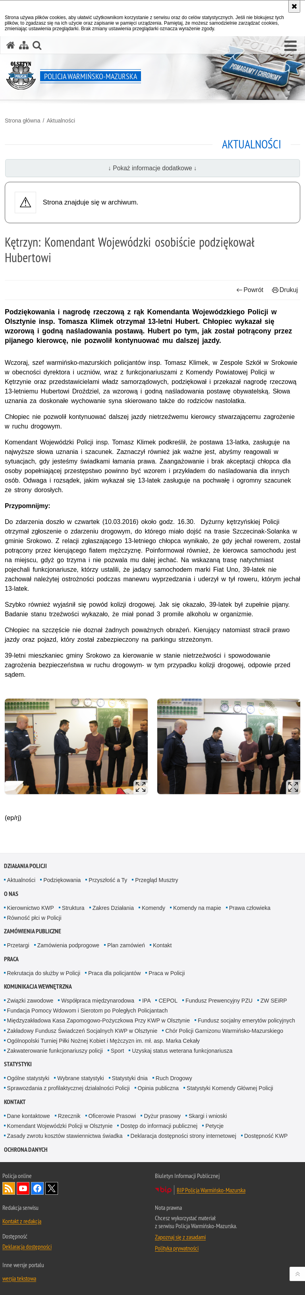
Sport (117, 1051)
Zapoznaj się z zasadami (180, 1237)
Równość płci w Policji (34, 918)
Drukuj (285, 289)
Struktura (73, 908)
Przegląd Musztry (156, 880)
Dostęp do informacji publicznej (158, 1126)
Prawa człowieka (249, 908)
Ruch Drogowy (174, 1078)
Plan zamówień (126, 945)
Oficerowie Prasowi (112, 1116)
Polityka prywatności (177, 1248)
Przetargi (18, 945)
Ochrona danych (26, 1149)
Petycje (214, 1126)
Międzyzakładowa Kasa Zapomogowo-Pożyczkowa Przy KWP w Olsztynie (98, 1020)
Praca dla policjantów (114, 973)
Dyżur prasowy (162, 1116)
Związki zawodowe (30, 1000)
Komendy (153, 908)
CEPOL (167, 1000)
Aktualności (60, 120)
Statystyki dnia (130, 1078)
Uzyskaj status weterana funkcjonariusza (182, 1051)
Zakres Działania (113, 908)
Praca (11, 959)
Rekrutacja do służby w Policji (43, 973)
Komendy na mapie (197, 908)
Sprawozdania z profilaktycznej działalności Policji (68, 1088)
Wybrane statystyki (80, 1078)
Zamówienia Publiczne (32, 931)
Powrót (249, 289)
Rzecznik (69, 1116)
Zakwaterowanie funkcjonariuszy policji (55, 1051)
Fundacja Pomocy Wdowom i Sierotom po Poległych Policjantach (87, 1010)
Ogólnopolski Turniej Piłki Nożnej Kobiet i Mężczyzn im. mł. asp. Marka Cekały (103, 1041)
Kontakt (162, 945)
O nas (11, 894)
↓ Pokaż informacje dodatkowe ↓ (152, 168)
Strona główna (23, 120)
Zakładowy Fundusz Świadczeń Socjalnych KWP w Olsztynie (82, 1031)
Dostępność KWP (266, 1136)
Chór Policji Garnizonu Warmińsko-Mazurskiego (224, 1031)
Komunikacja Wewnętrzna (38, 986)
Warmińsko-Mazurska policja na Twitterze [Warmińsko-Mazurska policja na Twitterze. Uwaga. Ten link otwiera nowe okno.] (51, 1188)
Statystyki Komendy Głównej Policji (230, 1088)
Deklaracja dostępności (27, 1246)
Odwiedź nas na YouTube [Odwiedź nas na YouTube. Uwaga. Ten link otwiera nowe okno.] (23, 1188)
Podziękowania (62, 880)
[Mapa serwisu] (24, 45)
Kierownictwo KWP (30, 908)
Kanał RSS (8, 1188)
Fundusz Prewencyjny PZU (219, 1000)
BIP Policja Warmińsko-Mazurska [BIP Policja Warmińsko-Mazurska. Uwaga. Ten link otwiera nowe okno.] (211, 1190)
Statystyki (18, 1064)
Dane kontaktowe (28, 1116)
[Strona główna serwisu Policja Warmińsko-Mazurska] (10, 45)
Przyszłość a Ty (108, 880)
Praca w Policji (167, 973)
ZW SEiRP (274, 1000)
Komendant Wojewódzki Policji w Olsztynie (60, 1126)
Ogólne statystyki (28, 1078)
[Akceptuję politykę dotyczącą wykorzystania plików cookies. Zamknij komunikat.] (294, 6)
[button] (290, 46)
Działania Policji (25, 866)
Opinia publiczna (158, 1088)
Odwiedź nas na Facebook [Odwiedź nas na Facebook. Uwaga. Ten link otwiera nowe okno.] (37, 1188)
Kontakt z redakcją (21, 1221)
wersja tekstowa (19, 1278)
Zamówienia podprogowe (68, 945)
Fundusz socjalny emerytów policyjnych (246, 1020)
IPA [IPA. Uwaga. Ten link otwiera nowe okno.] (146, 1000)
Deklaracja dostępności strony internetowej (183, 1136)
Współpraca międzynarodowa (97, 1000)
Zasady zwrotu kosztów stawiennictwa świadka (65, 1136)
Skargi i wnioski (208, 1116)
